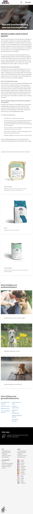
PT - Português (22, 473)
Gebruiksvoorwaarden (6, 466)
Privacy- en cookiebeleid (7, 465)
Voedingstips (4, 454)
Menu (28, 2)
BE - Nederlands (22, 469)
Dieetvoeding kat (5, 457)
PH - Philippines (22, 483)
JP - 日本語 (21, 478)
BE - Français (22, 470)
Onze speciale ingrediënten (7, 463)
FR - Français (22, 467)
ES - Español (21, 472)
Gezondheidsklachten (6, 451)
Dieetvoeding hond (21, 457)
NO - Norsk (21, 464)
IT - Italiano (21, 480)
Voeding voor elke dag (6, 455)
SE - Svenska (22, 463)
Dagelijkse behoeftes (6, 452)
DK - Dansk (21, 461)
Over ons (4, 461)
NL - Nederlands (22, 466)
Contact (3, 468)
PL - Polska (21, 476)
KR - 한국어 (21, 481)
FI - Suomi (21, 475)
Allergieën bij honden (5, 425)
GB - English (21, 460)
